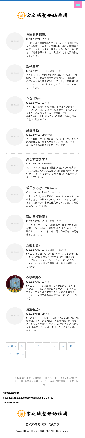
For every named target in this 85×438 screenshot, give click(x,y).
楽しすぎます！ (37, 159)
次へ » (20, 354)
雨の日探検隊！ (37, 217)
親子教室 (32, 66)
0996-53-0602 (44, 424)
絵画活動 (32, 130)
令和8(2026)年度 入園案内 (28, 378)
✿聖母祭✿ (33, 277)
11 (71, 345)
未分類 (48, 134)
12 (9, 354)
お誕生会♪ (33, 309)
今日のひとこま (53, 71)
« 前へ (12, 345)
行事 (47, 39)
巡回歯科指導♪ (36, 34)
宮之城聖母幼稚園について (33, 381)
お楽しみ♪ (33, 245)
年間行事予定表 (57, 381)
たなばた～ (34, 98)
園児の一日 (50, 378)
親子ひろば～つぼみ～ (42, 188)
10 (62, 345)
